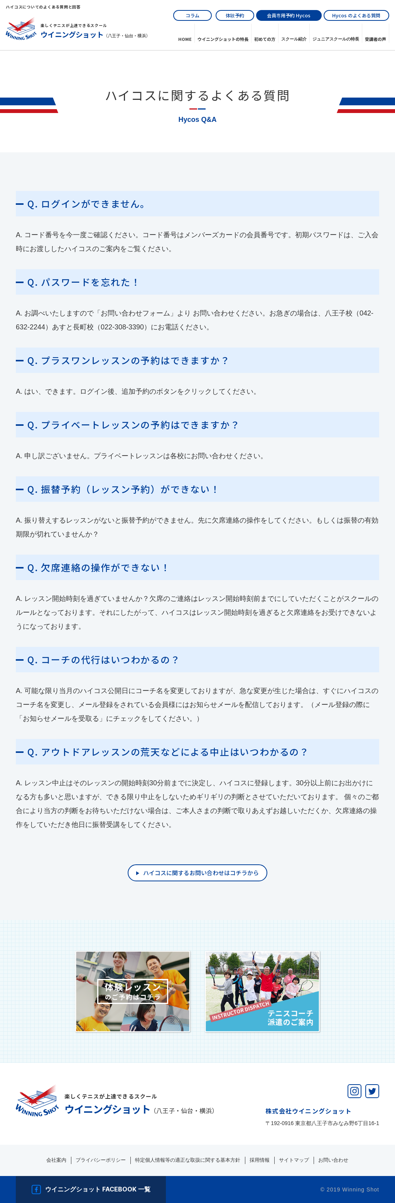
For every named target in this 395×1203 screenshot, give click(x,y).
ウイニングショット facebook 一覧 (97, 1189)
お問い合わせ (333, 1160)
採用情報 (260, 1160)
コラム (192, 15)
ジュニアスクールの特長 (335, 39)
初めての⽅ (264, 39)
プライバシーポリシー (101, 1160)
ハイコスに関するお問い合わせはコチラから (201, 873)
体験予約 (235, 15)
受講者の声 (375, 39)
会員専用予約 (289, 15)
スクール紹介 (294, 39)
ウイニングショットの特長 (223, 39)
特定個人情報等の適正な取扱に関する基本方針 (187, 1160)
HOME (185, 39)
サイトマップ (294, 1160)
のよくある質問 (356, 15)
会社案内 (56, 1160)
